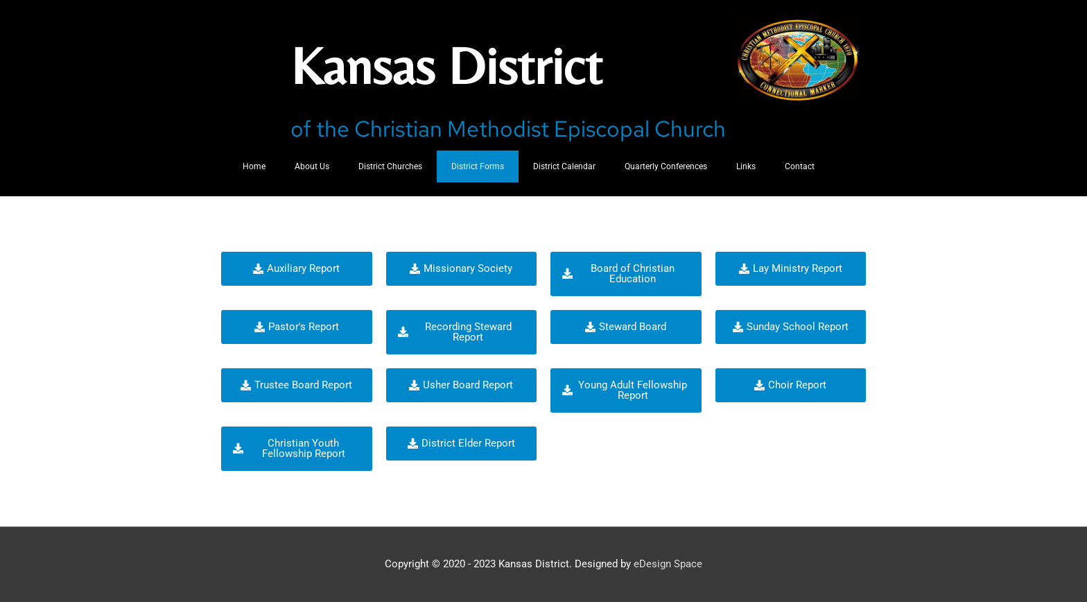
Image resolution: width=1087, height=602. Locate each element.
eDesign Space (668, 564)
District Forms (477, 166)
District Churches (390, 166)
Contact (800, 166)
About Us (312, 166)
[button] (296, 269)
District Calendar (564, 166)
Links (746, 166)
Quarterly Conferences (666, 166)
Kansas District (456, 64)
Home (254, 166)
